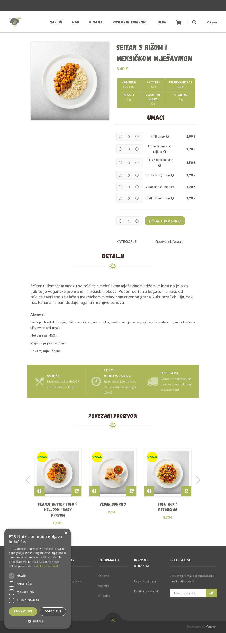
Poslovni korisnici (129, 21)
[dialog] (37, 579)
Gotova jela (164, 241)
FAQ (74, 21)
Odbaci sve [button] (53, 611)
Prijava (211, 22)
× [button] (65, 533)
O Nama (103, 576)
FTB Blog (104, 596)
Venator (211, 627)
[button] (37, 621)
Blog (161, 21)
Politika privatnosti (146, 591)
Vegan (178, 241)
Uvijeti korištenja (145, 581)
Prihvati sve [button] (23, 611)
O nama (95, 21)
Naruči (54, 21)
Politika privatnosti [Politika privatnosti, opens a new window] (46, 566)
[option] (70, 81)
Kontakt (103, 586)
